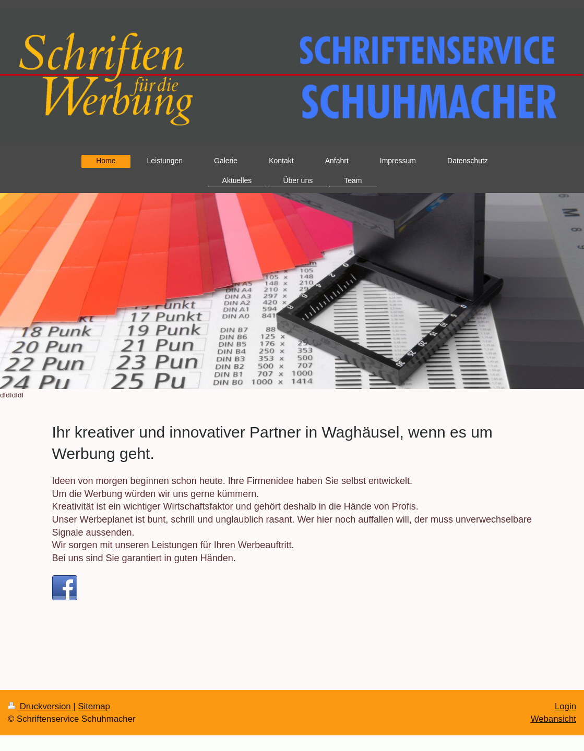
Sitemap (94, 706)
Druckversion (40, 706)
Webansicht (553, 719)
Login (565, 706)
